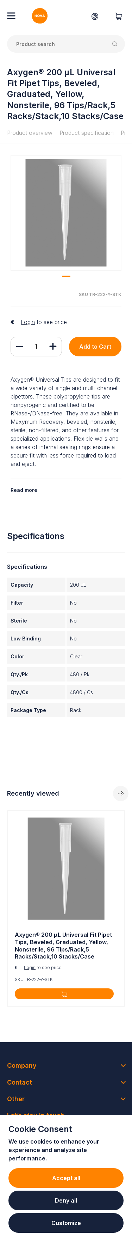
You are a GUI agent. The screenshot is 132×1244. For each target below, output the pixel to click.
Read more (24, 490)
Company (22, 1065)
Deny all (66, 1200)
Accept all (66, 1178)
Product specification (86, 132)
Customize (66, 1222)
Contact (19, 1082)
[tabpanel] (66, 212)
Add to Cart (95, 346)
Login (28, 321)
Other (16, 1099)
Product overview (29, 132)
